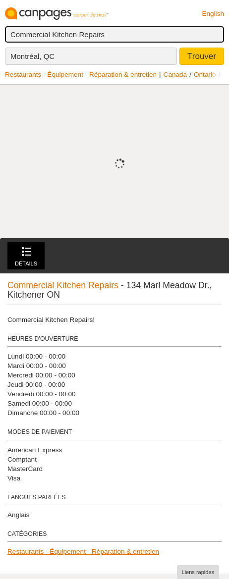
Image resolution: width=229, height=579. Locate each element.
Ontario (205, 74)
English (213, 13)
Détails (26, 256)
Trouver (201, 56)
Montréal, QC (32, 56)
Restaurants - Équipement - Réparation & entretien (81, 74)
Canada (175, 74)
